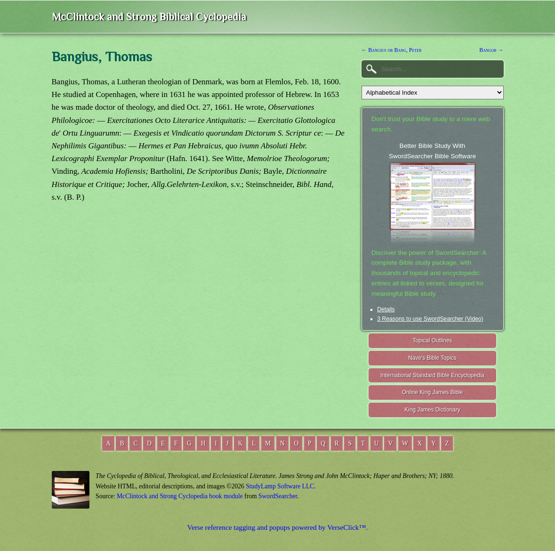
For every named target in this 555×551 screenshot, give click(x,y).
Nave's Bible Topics (432, 358)
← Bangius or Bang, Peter (392, 50)
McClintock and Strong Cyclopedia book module (180, 496)
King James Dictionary (432, 409)
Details (385, 309)
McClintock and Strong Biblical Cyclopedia (149, 17)
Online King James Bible (432, 392)
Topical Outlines (432, 340)
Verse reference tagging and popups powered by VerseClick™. (277, 527)
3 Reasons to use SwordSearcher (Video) (430, 319)
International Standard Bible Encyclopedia (432, 375)
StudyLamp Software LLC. (280, 486)
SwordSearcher (277, 496)
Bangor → (491, 50)
